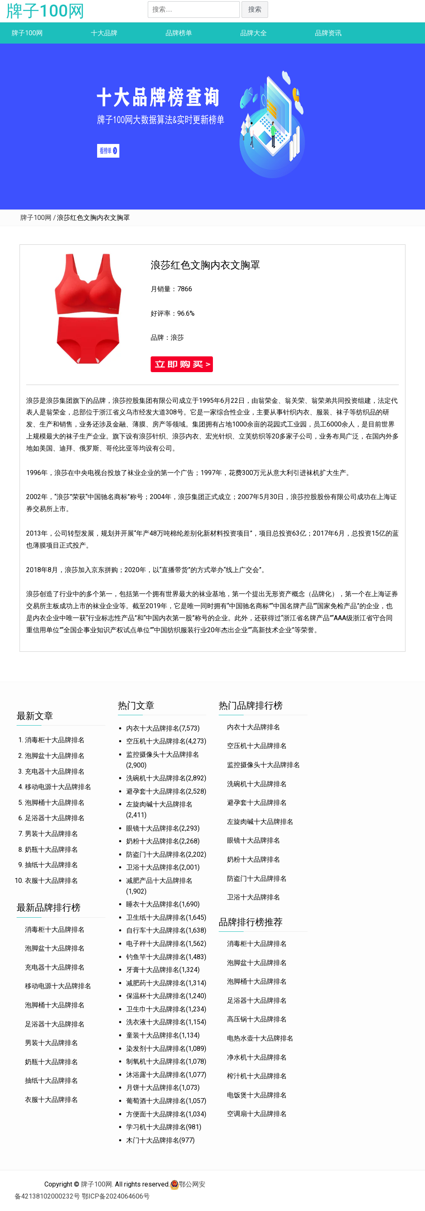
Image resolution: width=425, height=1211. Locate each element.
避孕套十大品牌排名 (156, 791)
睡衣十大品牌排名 (152, 904)
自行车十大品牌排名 (156, 930)
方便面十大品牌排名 (156, 1114)
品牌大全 (253, 33)
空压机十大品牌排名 (156, 741)
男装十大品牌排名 (51, 834)
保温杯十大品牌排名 (156, 996)
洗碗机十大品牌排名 (156, 778)
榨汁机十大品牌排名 (257, 1076)
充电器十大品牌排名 (55, 771)
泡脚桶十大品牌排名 (55, 803)
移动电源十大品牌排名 (58, 787)
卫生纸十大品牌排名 (156, 917)
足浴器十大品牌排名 (55, 818)
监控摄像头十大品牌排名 (162, 754)
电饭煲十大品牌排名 (257, 1095)
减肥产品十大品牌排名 (159, 880)
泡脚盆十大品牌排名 (55, 756)
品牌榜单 (179, 33)
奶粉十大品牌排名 (152, 841)
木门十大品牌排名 (152, 1140)
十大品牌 (104, 33)
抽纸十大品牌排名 (51, 865)
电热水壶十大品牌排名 (260, 1038)
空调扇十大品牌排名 (257, 1114)
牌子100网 (45, 11)
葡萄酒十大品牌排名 (156, 1101)
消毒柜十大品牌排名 (55, 740)
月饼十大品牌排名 (152, 1088)
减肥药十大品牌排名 (156, 983)
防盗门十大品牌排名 (156, 854)
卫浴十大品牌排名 (152, 867)
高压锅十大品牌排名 (257, 1019)
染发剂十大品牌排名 (156, 1049)
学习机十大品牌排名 (156, 1127)
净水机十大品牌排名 (257, 1057)
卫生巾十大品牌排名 (156, 1009)
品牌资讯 (328, 33)
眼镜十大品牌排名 (152, 828)
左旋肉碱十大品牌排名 (159, 804)
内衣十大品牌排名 (152, 728)
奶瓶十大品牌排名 (51, 849)
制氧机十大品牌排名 (156, 1061)
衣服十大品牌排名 (51, 880)
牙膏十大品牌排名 (152, 970)
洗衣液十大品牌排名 (156, 1022)
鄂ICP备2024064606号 (116, 1196)
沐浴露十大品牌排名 (156, 1075)
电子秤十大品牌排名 (156, 944)
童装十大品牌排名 (152, 1035)
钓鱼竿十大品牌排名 (156, 957)
